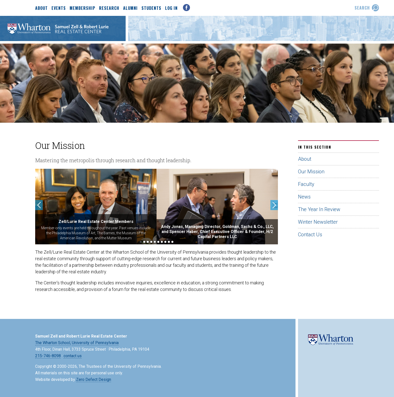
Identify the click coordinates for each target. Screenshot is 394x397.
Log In (171, 8)
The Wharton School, (53, 342)
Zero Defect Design (93, 379)
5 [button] (155, 242)
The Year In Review (319, 209)
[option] (96, 206)
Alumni (130, 8)
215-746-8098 (48, 355)
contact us (73, 355)
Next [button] (274, 205)
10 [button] (172, 242)
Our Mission (311, 172)
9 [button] (169, 242)
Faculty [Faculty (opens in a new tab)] (306, 184)
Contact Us (310, 234)
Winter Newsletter (318, 222)
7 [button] (162, 242)
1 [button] (140, 242)
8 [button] (165, 242)
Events (59, 8)
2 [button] (144, 242)
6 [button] (158, 242)
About (41, 8)
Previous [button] (39, 205)
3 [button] (147, 242)
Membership (82, 8)
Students (151, 8)
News (304, 197)
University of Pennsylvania (95, 342)
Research (109, 8)
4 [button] (151, 242)
